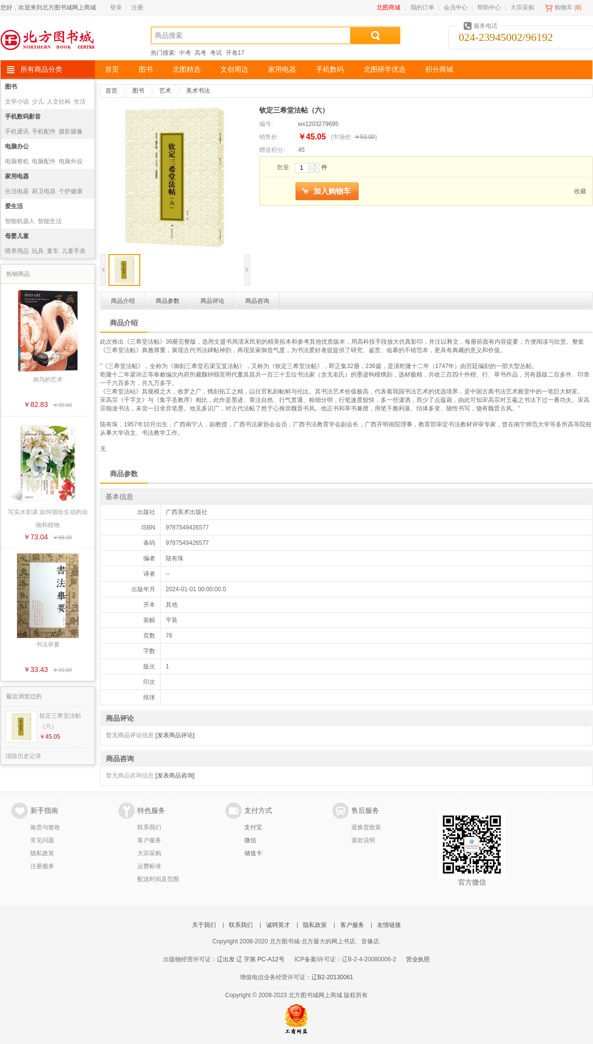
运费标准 (149, 866)
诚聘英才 (278, 924)
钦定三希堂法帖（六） (60, 721)
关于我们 (204, 924)
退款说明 (363, 840)
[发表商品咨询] (175, 775)
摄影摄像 (71, 131)
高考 (200, 52)
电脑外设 (71, 161)
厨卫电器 (44, 191)
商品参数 (168, 300)
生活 (80, 101)
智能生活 (50, 221)
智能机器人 (20, 221)
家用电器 (282, 69)
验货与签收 (45, 827)
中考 (185, 52)
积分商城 (439, 69)
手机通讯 (17, 131)
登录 (116, 7)
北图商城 (388, 7)
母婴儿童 (17, 236)
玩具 (38, 251)
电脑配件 (44, 161)
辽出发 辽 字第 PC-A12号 (251, 959)
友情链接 (389, 924)
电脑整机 (17, 161)
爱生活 (14, 206)
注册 (137, 7)
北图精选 (186, 69)
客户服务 (149, 840)
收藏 (580, 191)
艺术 (165, 90)
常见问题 (42, 840)
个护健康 (71, 191)
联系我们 (149, 827)
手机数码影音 (23, 116)
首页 (112, 69)
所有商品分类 (41, 69)
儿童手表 (74, 251)
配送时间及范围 (158, 879)
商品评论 (212, 300)
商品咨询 (257, 300)
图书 (146, 69)
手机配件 (44, 131)
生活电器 (17, 191)
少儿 (38, 101)
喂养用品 (17, 251)
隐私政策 (42, 853)
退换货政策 (366, 827)
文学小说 (17, 101)
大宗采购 (522, 7)
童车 (53, 251)
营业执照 (418, 959)
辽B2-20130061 (332, 977)
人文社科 (59, 101)
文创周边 (234, 69)
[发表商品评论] (175, 735)
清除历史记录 (23, 756)
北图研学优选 (384, 69)
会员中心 (456, 7)
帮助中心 (489, 7)
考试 (216, 52)
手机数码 (330, 69)
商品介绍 (123, 300)
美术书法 (198, 90)
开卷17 (235, 52)
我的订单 (422, 7)
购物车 (564, 7)
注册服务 (42, 866)
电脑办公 (17, 146)
